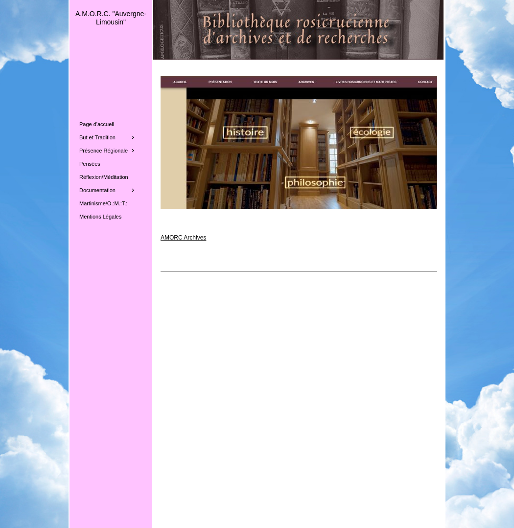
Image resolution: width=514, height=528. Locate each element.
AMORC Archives (183, 237)
